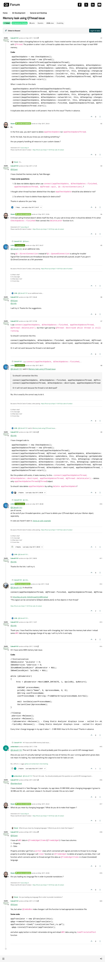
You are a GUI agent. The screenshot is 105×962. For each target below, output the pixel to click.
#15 (101, 746)
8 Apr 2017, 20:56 (43, 873)
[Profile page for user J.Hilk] (6, 247)
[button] (3, 958)
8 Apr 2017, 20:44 (31, 832)
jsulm (12, 584)
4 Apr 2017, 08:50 (31, 558)
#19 (101, 873)
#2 (101, 123)
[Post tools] (100, 116)
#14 (101, 646)
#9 (101, 432)
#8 (101, 365)
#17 (101, 804)
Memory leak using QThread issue (41, 369)
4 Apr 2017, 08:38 (37, 504)
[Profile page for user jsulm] (6, 585)
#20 (101, 901)
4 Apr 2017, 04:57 (37, 245)
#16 (101, 780)
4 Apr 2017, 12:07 (31, 622)
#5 (101, 245)
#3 (101, 166)
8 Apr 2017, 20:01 (31, 780)
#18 (101, 832)
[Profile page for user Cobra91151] (6, 39)
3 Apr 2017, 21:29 (31, 166)
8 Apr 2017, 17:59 (31, 746)
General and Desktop (19, 23)
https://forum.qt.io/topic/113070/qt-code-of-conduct (48, 150)
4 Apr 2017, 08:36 (31, 432)
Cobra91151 (15, 38)
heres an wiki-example (42, 520)
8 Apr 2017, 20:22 (43, 804)
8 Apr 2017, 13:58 (31, 646)
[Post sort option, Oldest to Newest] (12, 30)
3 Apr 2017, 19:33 (31, 38)
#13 (101, 622)
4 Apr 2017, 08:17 (37, 365)
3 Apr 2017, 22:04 (43, 214)
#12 (101, 584)
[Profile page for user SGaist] (6, 125)
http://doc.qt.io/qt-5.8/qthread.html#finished (30, 597)
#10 (101, 504)
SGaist (13, 123)
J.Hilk (12, 245)
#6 (101, 297)
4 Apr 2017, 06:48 (31, 297)
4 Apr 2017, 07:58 (31, 321)
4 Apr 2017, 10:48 (43, 584)
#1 (101, 38)
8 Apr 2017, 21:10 (31, 901)
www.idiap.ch (25, 148)
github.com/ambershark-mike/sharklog (36, 764)
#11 (101, 558)
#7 (101, 321)
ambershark (15, 746)
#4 (101, 214)
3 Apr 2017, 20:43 (43, 123)
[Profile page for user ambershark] (6, 748)
